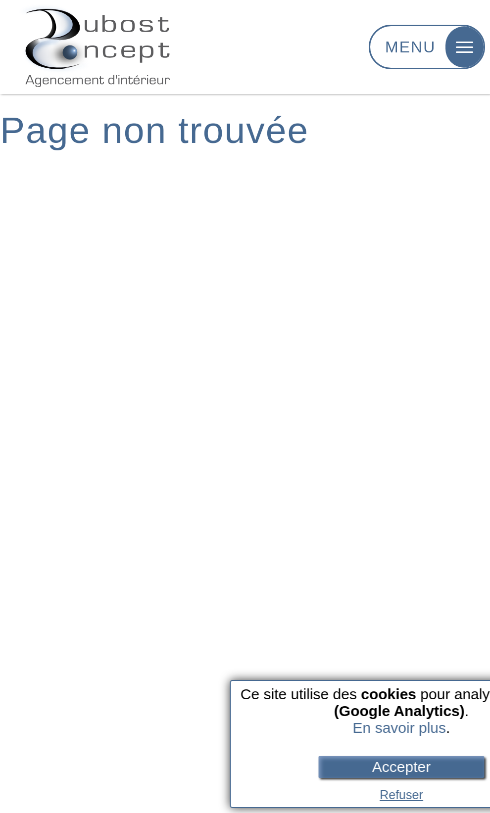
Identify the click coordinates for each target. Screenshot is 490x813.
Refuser (409, 795)
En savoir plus (406, 728)
